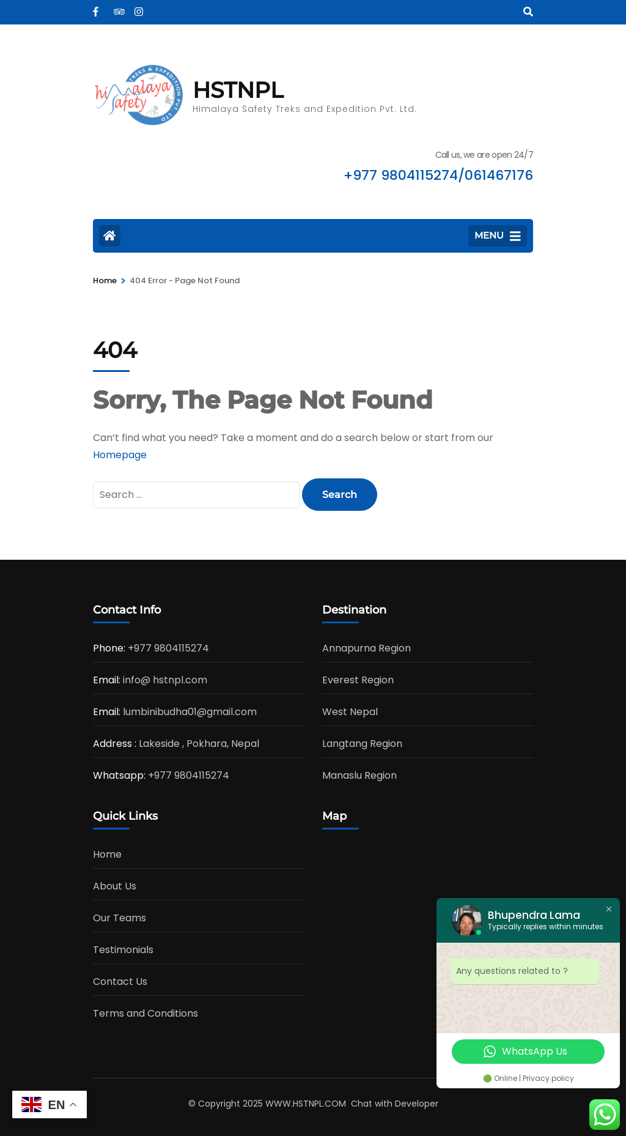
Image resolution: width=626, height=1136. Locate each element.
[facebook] (97, 8)
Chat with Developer (394, 1103)
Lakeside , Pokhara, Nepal (199, 744)
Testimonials (123, 950)
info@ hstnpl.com (165, 680)
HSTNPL (238, 89)
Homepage (120, 455)
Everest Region (358, 680)
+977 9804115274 (168, 648)
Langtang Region (362, 744)
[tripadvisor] (118, 8)
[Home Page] (109, 236)
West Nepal (350, 712)
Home (107, 854)
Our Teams (119, 918)
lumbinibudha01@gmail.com (190, 712)
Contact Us (120, 982)
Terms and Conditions (145, 1013)
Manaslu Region (359, 775)
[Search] (528, 12)
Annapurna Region (366, 648)
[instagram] (138, 8)
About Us (114, 886)
